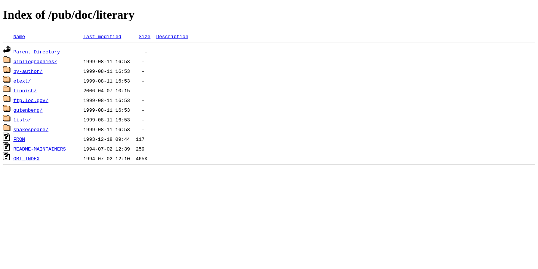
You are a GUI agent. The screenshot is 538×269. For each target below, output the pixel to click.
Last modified (102, 36)
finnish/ (25, 90)
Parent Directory (36, 51)
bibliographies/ (35, 61)
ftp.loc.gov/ (31, 100)
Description (172, 36)
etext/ (22, 80)
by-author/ (28, 71)
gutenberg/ (28, 109)
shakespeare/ (31, 129)
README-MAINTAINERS (39, 148)
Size (144, 36)
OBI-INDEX (26, 158)
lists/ (22, 119)
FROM (19, 139)
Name (19, 36)
